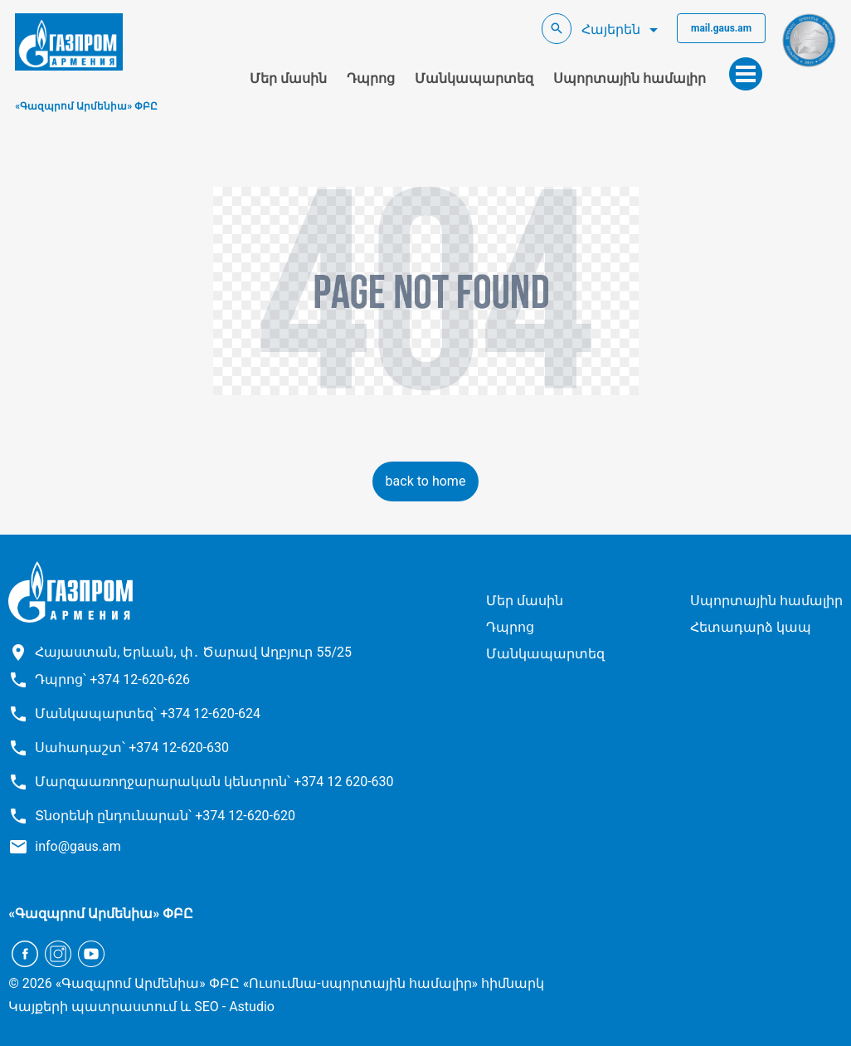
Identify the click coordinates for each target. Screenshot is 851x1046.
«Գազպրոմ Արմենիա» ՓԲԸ (86, 106)
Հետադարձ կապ (750, 627)
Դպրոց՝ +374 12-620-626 (112, 679)
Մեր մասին (288, 78)
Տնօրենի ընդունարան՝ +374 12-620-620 (165, 816)
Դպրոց (371, 78)
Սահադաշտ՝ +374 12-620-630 (132, 747)
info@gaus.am (78, 846)
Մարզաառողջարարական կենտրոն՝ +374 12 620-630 (214, 781)
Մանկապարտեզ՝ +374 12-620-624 (147, 713)
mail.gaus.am (721, 28)
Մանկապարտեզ (474, 78)
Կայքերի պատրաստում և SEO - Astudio (141, 1006)
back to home (426, 481)
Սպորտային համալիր (629, 78)
